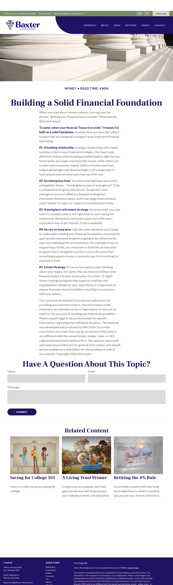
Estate (48, 562)
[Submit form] (21, 401)
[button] (89, 14)
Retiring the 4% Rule (135, 467)
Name (11, 360)
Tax (47, 568)
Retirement (50, 556)
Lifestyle (49, 574)
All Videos (50, 580)
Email (91, 360)
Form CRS (83, 552)
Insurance (50, 565)
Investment (51, 559)
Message (13, 376)
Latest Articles (52, 577)
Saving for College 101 (32, 467)
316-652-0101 (45, 3)
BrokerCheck (133, 557)
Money (48, 571)
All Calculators (52, 583)
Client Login (161, 3)
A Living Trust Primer (84, 467)
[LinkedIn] (139, 2)
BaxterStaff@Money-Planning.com (69, 3)
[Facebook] (147, 2)
